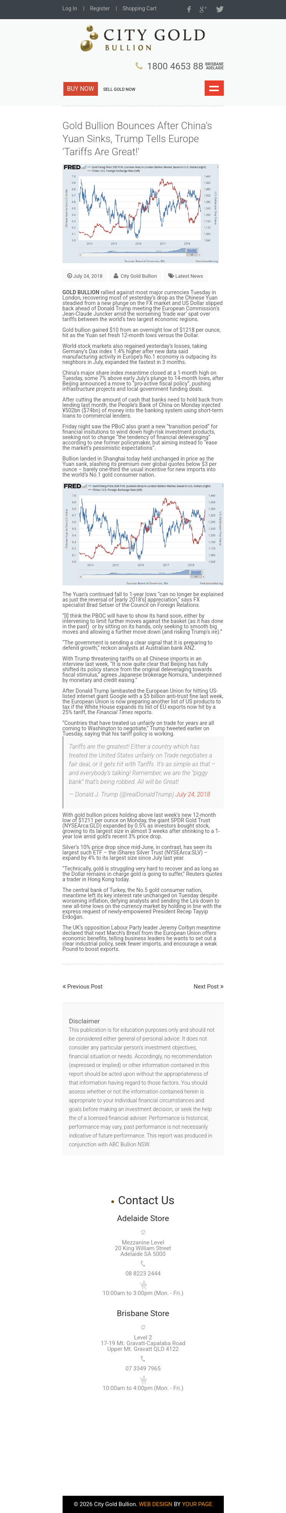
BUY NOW (80, 88)
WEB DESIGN (155, 1504)
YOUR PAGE (197, 1504)
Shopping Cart (139, 8)
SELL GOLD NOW (119, 89)
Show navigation (214, 88)
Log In (70, 8)
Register (99, 8)
